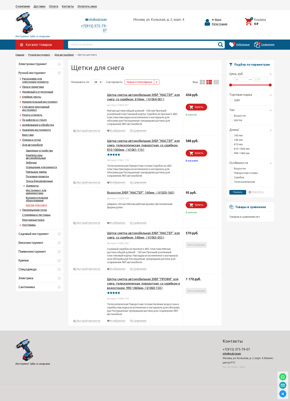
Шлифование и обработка (38, 124)
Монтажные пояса (33, 219)
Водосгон (238, 115)
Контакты (68, 6)
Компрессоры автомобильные (36, 156)
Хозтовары (29, 224)
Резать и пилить (32, 114)
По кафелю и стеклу (34, 119)
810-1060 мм (239, 148)
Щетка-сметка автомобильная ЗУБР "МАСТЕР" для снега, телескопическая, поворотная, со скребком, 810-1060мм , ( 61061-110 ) (143, 145)
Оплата (53, 6)
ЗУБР (235, 100)
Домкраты (32, 185)
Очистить (258, 192)
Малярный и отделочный (37, 91)
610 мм (236, 144)
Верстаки (28, 134)
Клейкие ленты (31, 96)
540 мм (236, 139)
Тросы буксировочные (39, 181)
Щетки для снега (36, 205)
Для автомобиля (32, 144)
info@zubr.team (98, 19)
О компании (23, 6)
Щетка (236, 120)
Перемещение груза (34, 209)
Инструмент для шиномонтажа (36, 192)
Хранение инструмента (36, 129)
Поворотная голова (244, 172)
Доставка (39, 6)
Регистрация (219, 24)
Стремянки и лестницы (36, 214)
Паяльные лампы (36, 171)
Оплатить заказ (87, 6)
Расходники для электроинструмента (35, 80)
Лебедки (31, 162)
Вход (218, 19)
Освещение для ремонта (41, 167)
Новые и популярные (139, 82)
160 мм (236, 135)
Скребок (237, 177)
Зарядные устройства (39, 150)
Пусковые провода (37, 176)
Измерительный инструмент (40, 101)
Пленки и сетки (31, 139)
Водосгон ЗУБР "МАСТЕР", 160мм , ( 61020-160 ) (140, 192)
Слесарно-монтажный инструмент (35, 108)
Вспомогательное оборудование (37, 199)
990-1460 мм (239, 153)
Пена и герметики (33, 86)
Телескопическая (242, 181)
